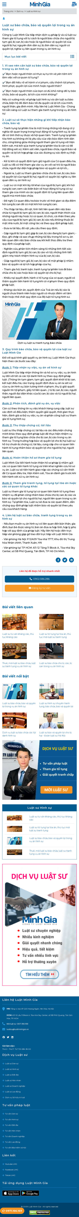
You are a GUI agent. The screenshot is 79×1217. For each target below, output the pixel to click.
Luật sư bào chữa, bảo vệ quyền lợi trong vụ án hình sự (19, 705)
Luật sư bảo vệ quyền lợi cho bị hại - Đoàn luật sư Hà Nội (55, 734)
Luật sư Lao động (13, 1091)
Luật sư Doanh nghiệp (15, 1086)
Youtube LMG (11, 1164)
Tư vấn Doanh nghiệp (15, 1136)
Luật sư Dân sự (11, 1063)
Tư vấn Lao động (12, 1142)
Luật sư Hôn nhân (13, 1080)
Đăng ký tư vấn (39, 588)
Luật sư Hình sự (12, 1069)
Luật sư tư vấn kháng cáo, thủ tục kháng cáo (18, 635)
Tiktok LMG (10, 1175)
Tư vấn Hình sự (11, 1119)
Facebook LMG (11, 1169)
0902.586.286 (39, 578)
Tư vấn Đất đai (11, 1125)
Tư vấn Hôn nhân (12, 1131)
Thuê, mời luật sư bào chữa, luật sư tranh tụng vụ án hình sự (19, 665)
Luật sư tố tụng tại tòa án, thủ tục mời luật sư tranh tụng (55, 635)
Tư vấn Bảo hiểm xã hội (15, 1147)
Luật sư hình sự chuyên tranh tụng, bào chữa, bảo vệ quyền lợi (56, 705)
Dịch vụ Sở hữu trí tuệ (15, 1097)
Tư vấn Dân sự (11, 1114)
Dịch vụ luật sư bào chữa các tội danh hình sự (19, 734)
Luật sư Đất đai (12, 1075)
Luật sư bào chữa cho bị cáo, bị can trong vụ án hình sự (55, 665)
